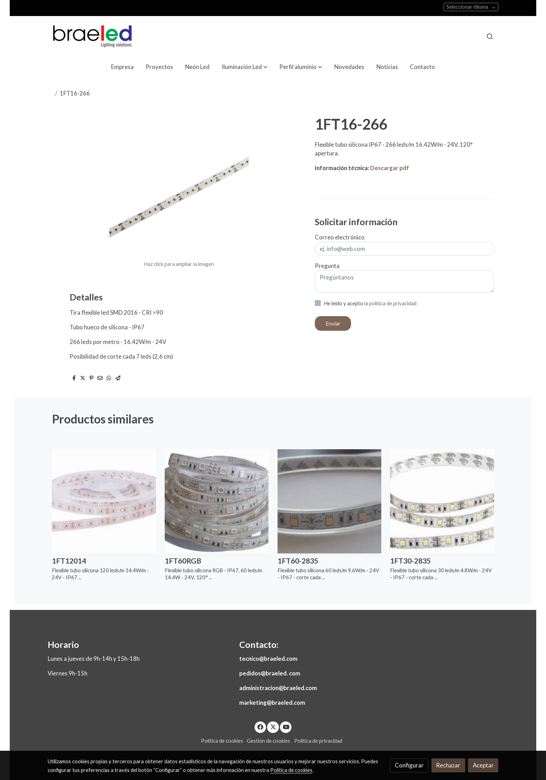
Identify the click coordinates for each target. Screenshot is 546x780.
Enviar (333, 323)
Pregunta (327, 265)
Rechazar (448, 765)
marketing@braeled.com (272, 702)
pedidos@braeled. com (269, 673)
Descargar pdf (389, 167)
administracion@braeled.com (278, 687)
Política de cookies (222, 741)
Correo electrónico (340, 237)
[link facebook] (260, 726)
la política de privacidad (390, 303)
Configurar (409, 765)
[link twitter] (273, 726)
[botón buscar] (489, 36)
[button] (244, 67)
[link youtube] (286, 726)
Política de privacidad (318, 741)
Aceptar (483, 765)
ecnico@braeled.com (269, 658)
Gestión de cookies (268, 741)
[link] (92, 36)
